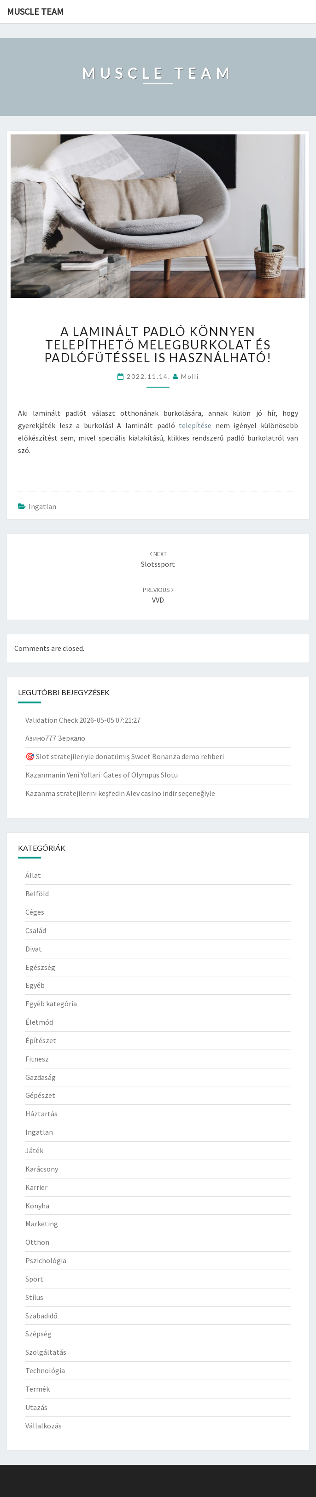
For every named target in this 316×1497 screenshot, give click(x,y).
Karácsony (41, 1168)
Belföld (37, 893)
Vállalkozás (43, 1425)
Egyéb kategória (51, 1003)
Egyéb (35, 985)
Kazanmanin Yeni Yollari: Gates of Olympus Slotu (101, 774)
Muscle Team (35, 11)
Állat (33, 875)
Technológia (45, 1370)
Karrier (36, 1187)
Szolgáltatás (45, 1352)
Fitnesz (37, 1058)
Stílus (34, 1297)
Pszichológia (45, 1260)
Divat (33, 948)
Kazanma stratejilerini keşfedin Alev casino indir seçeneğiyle (120, 793)
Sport (34, 1278)
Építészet (40, 1040)
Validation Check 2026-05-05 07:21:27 (82, 720)
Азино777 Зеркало (55, 738)
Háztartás (41, 1113)
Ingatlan (42, 506)
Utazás (36, 1407)
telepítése (195, 425)
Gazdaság (40, 1077)
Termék (37, 1388)
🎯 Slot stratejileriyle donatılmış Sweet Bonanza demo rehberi (124, 756)
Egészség (40, 967)
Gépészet (40, 1095)
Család (35, 930)
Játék (34, 1150)
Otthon (37, 1242)
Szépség (38, 1333)
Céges (34, 912)
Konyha (37, 1205)
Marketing (41, 1223)
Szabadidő (41, 1315)
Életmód (39, 1022)
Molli (190, 376)
